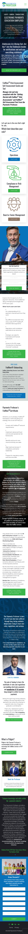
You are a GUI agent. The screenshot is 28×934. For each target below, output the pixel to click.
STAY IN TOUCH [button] (14, 288)
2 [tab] (15, 854)
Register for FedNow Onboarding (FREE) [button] (14, 395)
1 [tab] (13, 854)
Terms (11, 927)
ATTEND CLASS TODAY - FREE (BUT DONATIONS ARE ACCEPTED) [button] (14, 592)
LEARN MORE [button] (9, 752)
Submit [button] (14, 919)
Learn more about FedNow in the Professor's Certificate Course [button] (14, 464)
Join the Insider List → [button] (14, 70)
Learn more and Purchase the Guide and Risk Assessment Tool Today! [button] (14, 111)
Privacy (17, 927)
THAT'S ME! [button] (14, 159)
